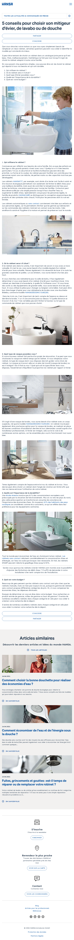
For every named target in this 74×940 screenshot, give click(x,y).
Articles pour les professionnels (37, 908)
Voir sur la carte (37, 868)
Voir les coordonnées (37, 894)
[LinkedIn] (35, 917)
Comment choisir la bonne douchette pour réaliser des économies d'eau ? (36, 682)
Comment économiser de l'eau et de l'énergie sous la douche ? (36, 732)
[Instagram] (39, 917)
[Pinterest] (43, 917)
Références (37, 911)
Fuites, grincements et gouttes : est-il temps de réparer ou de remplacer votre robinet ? (34, 782)
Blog (37, 906)
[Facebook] (31, 917)
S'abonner (37, 838)
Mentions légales (37, 936)
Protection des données (37, 932)
